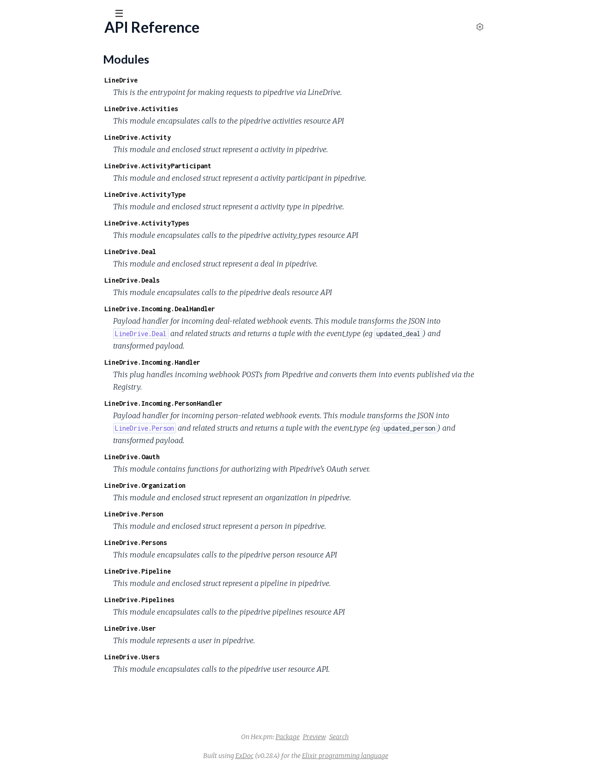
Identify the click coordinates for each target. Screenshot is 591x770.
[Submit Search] (13, 13)
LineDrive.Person (203, 514)
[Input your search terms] (69, 13)
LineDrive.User (199, 628)
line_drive (30, 36)
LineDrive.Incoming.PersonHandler (233, 403)
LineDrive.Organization (214, 485)
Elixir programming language (414, 756)
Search (408, 736)
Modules (55, 64)
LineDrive (190, 80)
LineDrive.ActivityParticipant (227, 166)
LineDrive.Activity (207, 137)
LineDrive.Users (201, 657)
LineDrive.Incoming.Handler (222, 362)
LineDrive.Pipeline (207, 571)
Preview (383, 737)
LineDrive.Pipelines (209, 600)
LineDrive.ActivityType (214, 194)
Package (357, 737)
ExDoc (314, 756)
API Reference (30, 93)
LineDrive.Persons (205, 542)
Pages (20, 64)
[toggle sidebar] (125, 14)
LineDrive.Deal (199, 251)
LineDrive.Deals (201, 280)
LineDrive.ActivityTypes (216, 223)
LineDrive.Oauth (201, 457)
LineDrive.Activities (210, 109)
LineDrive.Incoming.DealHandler (229, 309)
